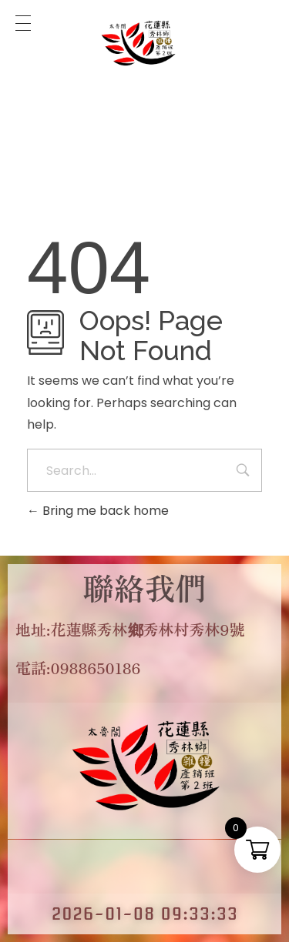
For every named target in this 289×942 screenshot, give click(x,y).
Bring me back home (98, 510)
